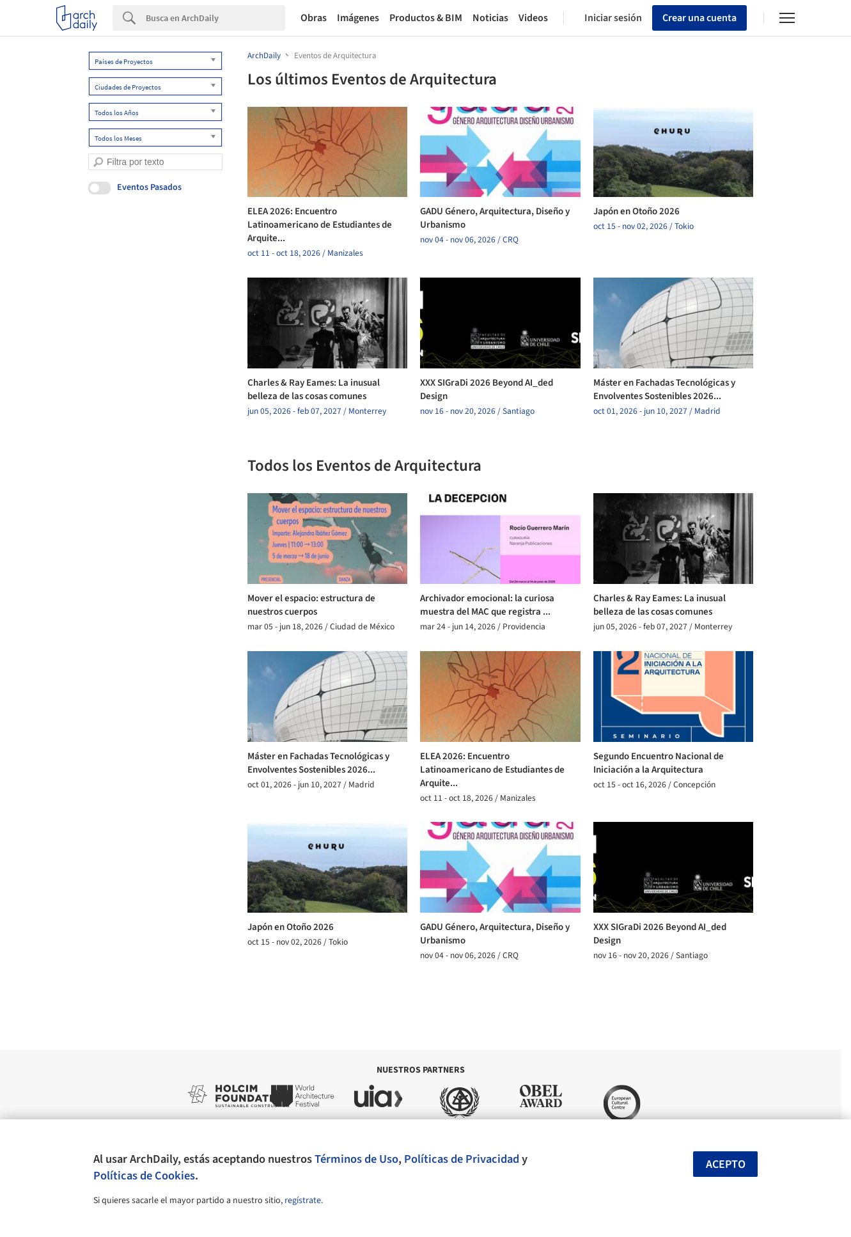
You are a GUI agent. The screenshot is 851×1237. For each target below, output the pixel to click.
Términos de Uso (356, 1159)
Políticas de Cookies (144, 1175)
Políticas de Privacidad (461, 1159)
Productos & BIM (425, 18)
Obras (314, 18)
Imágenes (358, 18)
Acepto (726, 1164)
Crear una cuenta (699, 18)
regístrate (303, 1200)
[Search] (215, 18)
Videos (533, 18)
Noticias (490, 18)
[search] (98, 162)
